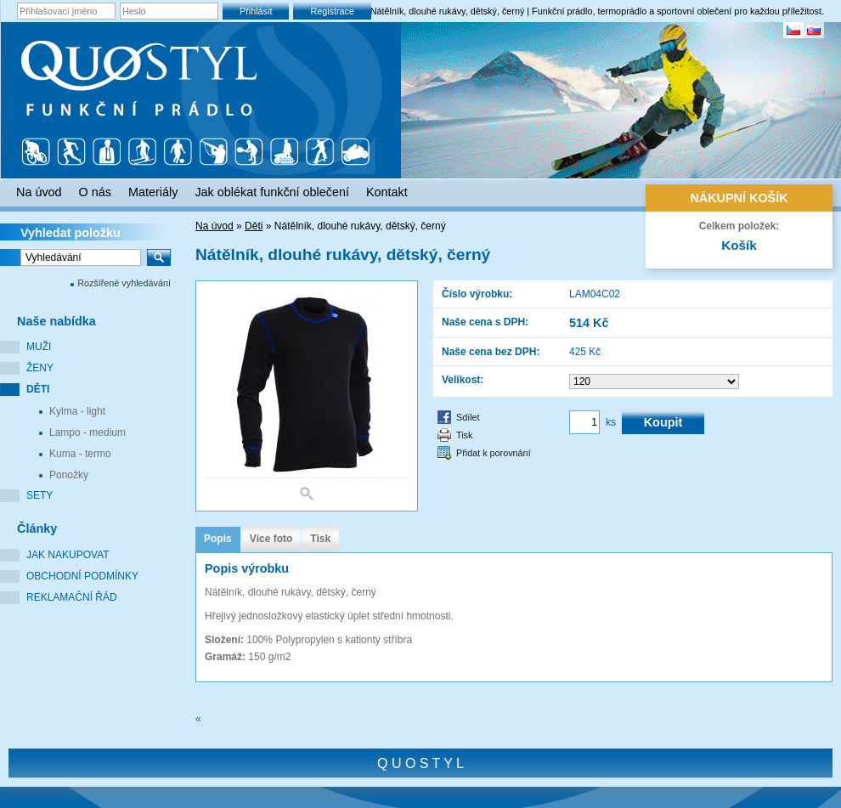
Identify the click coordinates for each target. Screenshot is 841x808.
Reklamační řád (71, 597)
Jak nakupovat (68, 555)
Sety (39, 495)
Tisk (464, 435)
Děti (37, 389)
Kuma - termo (80, 454)
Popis (218, 539)
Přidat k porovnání (493, 453)
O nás (95, 192)
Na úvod (214, 226)
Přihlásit (256, 11)
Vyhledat (70, 233)
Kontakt (387, 192)
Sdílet (468, 417)
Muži (38, 347)
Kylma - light (77, 411)
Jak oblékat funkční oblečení (272, 192)
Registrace (332, 11)
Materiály (153, 192)
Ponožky (68, 475)
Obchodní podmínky (82, 576)
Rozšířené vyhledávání (124, 283)
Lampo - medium (87, 432)
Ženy (40, 368)
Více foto (271, 539)
